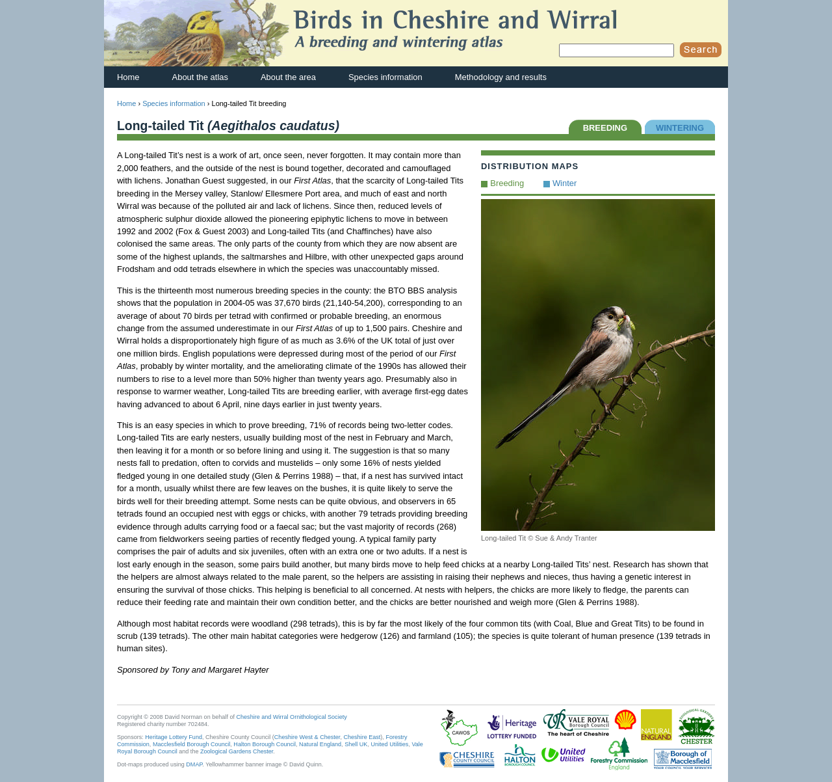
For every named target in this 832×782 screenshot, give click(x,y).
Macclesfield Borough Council (191, 744)
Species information (385, 77)
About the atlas (200, 77)
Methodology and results (501, 77)
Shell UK (355, 744)
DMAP (194, 764)
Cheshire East (361, 737)
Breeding (507, 183)
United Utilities (389, 744)
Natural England (320, 744)
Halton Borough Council (264, 744)
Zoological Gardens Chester (236, 751)
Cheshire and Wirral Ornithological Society (292, 717)
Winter (564, 183)
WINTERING (680, 128)
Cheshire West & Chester (307, 737)
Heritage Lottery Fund (173, 737)
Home (128, 77)
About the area (288, 77)
